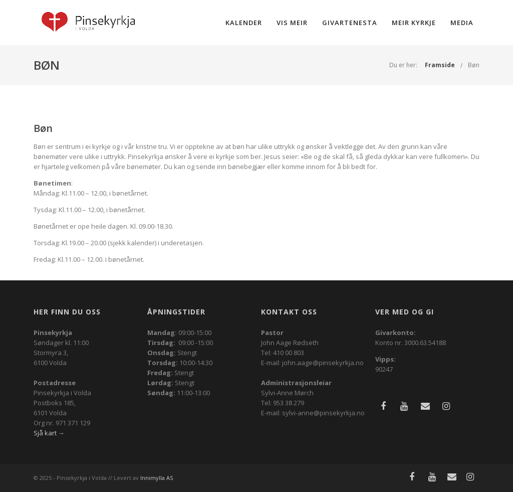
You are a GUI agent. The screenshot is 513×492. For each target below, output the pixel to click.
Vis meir (292, 22)
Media (461, 22)
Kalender (243, 22)
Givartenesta (349, 22)
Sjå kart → (49, 432)
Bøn (473, 65)
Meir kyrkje (414, 22)
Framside (440, 65)
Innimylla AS (156, 477)
